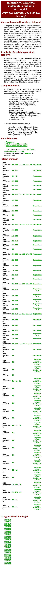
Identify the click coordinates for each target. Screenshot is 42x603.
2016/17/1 (7, 539)
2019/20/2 (7, 551)
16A (13, 164)
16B (16, 164)
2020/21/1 (7, 552)
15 (13, 381)
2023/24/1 (7, 562)
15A (13, 224)
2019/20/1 (7, 549)
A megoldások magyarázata (16, 146)
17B (23, 164)
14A (13, 189)
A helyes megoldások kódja (16, 144)
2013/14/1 (7, 530)
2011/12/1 (7, 523)
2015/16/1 (7, 536)
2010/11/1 (7, 520)
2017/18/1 (7, 543)
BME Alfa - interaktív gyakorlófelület (19, 150)
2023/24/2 (7, 564)
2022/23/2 (7, 560)
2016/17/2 (7, 541)
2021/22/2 (7, 557)
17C (20, 484)
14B (16, 189)
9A (13, 176)
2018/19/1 (7, 546)
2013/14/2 (7, 531)
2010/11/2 (7, 521)
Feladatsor (10, 142)
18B (30, 164)
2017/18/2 (7, 544)
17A (20, 164)
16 (13, 215)
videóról (28, 153)
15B (16, 224)
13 (13, 470)
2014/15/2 (7, 534)
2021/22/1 (7, 556)
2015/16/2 (7, 538)
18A (27, 164)
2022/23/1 (7, 559)
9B (16, 176)
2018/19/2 (7, 547)
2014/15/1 (7, 533)
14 (13, 219)
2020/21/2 (7, 554)
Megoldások (37, 164)
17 (20, 381)
